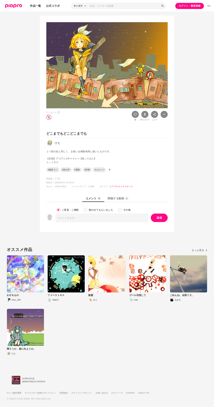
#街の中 (66, 170)
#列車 (87, 170)
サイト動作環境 (14, 393)
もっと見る (199, 250)
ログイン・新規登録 (189, 5)
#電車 (77, 170)
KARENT (130, 393)
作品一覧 (35, 5)
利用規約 (64, 393)
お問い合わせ (102, 393)
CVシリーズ (117, 393)
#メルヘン (99, 170)
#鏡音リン (52, 170)
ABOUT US (143, 393)
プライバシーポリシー (81, 393)
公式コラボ (53, 5)
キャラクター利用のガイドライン (40, 393)
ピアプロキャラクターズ (121, 186)
